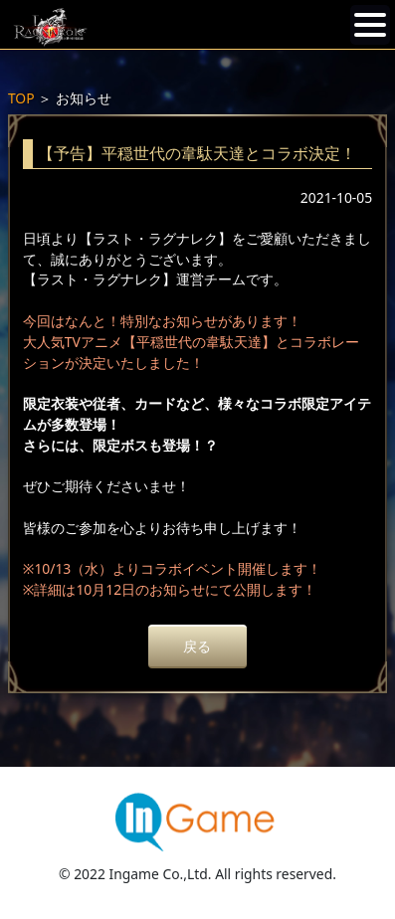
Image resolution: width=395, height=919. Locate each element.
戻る (197, 646)
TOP (21, 98)
